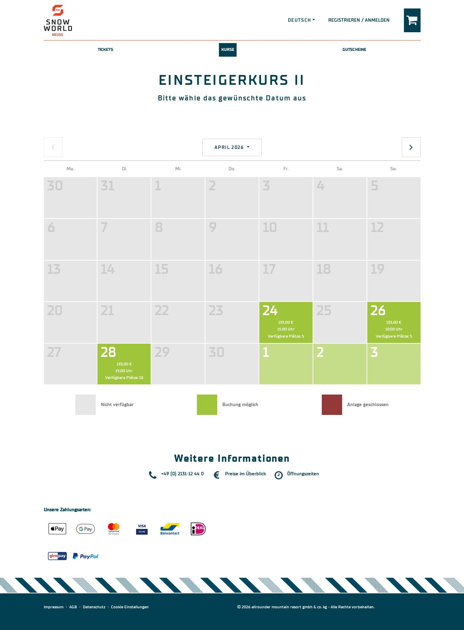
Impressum (53, 607)
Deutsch (299, 20)
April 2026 (230, 147)
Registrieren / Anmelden (359, 20)
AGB (73, 607)
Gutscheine (354, 49)
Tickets (105, 49)
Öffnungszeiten (303, 474)
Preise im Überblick (245, 474)
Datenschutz (94, 607)
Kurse (228, 49)
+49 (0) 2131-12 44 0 (182, 474)
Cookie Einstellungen (130, 607)
